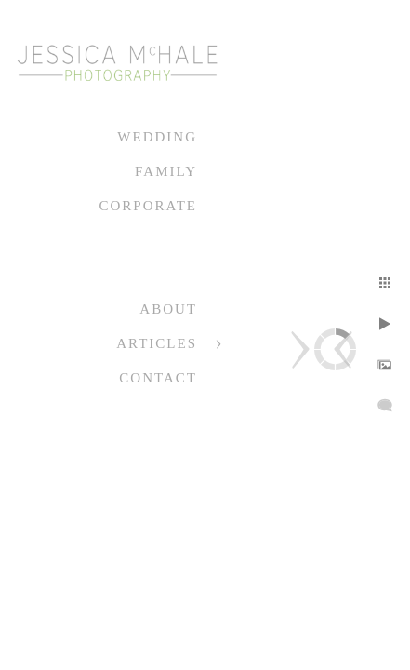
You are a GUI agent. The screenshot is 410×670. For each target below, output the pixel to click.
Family (166, 171)
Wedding (157, 136)
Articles (156, 343)
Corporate (148, 205)
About (168, 309)
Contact (158, 377)
